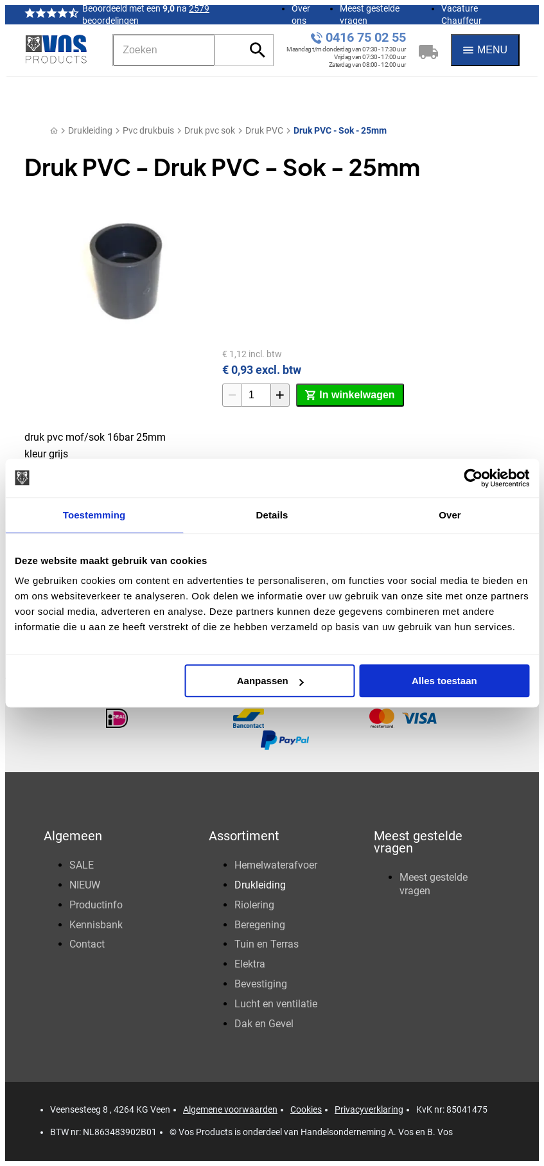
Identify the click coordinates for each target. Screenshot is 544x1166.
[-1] (231, 395)
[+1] (280, 395)
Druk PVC (264, 130)
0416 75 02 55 (366, 37)
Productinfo (96, 905)
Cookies (306, 1109)
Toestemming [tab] (94, 514)
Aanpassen (270, 680)
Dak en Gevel (264, 1024)
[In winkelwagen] (349, 395)
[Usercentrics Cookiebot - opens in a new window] (473, 478)
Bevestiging (260, 984)
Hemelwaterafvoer (275, 865)
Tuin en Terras (266, 944)
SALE (81, 865)
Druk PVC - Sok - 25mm (340, 130)
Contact (87, 944)
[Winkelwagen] (428, 50)
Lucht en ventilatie (275, 1004)
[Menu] (485, 50)
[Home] (54, 130)
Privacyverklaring (369, 1109)
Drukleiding (90, 130)
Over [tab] (450, 514)
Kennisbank (96, 925)
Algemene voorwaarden (230, 1109)
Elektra (249, 964)
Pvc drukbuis (148, 130)
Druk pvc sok (209, 130)
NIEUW (84, 885)
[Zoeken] (164, 50)
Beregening (259, 925)
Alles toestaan (444, 680)
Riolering (254, 905)
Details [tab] (272, 514)
